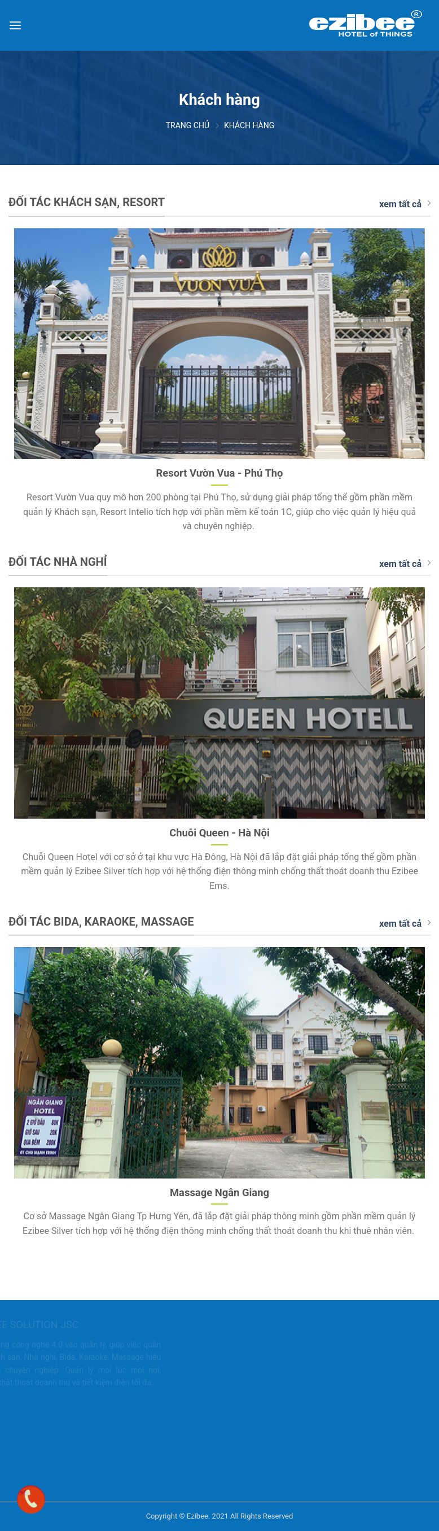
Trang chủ (187, 125)
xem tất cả (405, 204)
